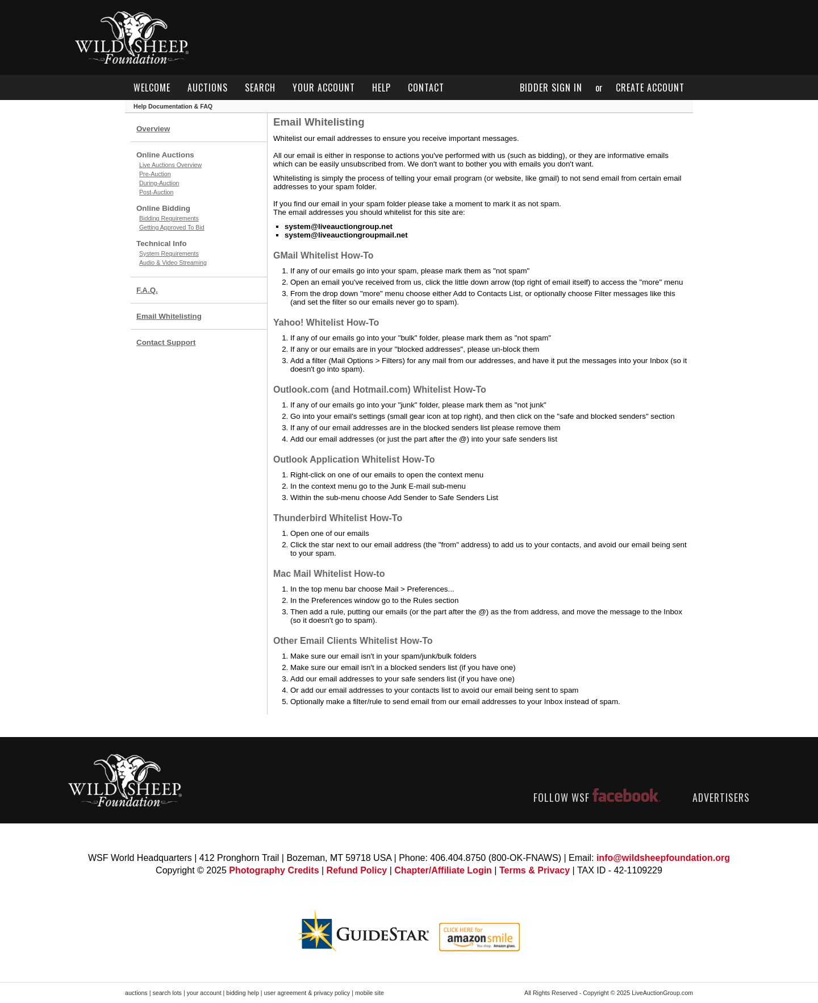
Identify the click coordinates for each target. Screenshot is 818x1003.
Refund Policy (357, 870)
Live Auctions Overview (170, 164)
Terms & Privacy (534, 870)
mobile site (369, 992)
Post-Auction (156, 192)
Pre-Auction (155, 173)
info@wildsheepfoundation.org (663, 858)
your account (324, 87)
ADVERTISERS (721, 797)
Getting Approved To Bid (171, 227)
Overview (153, 128)
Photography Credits (274, 870)
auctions (207, 87)
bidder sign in (551, 87)
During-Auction (159, 183)
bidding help (242, 992)
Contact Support (165, 342)
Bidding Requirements (169, 218)
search (260, 87)
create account (650, 87)
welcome (151, 87)
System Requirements (169, 253)
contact (426, 87)
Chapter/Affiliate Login (443, 870)
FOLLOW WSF (597, 797)
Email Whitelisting (169, 316)
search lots (167, 992)
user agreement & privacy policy (307, 992)
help (381, 87)
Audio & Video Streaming (173, 262)
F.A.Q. (147, 290)
